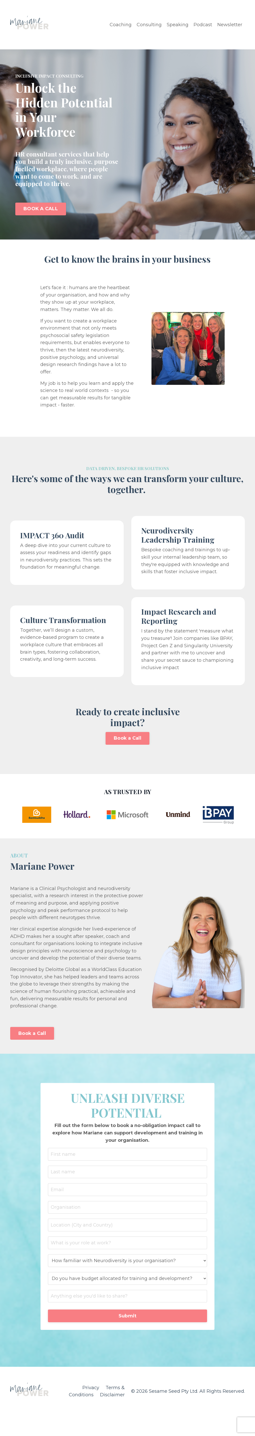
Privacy (91, 1392)
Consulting (149, 24)
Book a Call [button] (127, 740)
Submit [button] (128, 1320)
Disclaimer (112, 1399)
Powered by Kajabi (228, 1422)
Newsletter (229, 24)
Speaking (177, 24)
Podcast (203, 24)
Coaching (121, 24)
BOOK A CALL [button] (40, 209)
